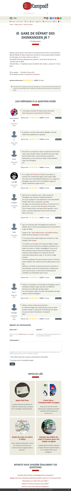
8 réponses (35, 41)
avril (58, 64)
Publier (12, 364)
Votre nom (14, 329)
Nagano (52, 181)
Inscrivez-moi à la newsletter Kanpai (22, 360)
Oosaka (34, 240)
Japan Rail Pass (22, 400)
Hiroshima (43, 204)
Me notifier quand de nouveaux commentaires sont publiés (29, 357)
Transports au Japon (28, 24)
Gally (13, 182)
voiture (49, 255)
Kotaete (11, 24)
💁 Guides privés (47, 21)
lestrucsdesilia (14, 118)
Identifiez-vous (22, 334)
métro (43, 211)
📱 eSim (60, 21)
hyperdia (36, 59)
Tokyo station (27, 57)
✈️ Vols (26, 21)
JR (47, 53)
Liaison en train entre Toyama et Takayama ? (35, 486)
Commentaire (15, 340)
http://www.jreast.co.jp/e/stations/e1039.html (36, 113)
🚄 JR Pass (38, 21)
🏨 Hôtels (32, 21)
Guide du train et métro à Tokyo (22, 438)
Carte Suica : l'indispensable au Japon (48, 401)
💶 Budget (12, 21)
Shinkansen (36, 174)
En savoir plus (49, 489)
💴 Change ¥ (19, 21)
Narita (39, 305)
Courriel (39, 329)
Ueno (42, 183)
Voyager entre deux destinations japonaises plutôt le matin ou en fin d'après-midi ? (35, 478)
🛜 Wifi (55, 21)
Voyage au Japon (18, 24)
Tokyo (23, 55)
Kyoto (28, 55)
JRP (37, 55)
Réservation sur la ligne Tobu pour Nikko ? (36, 481)
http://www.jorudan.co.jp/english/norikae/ (45, 232)
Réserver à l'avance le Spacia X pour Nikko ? (35, 484)
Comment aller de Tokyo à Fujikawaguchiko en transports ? (35, 475)
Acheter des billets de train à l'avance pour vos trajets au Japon (48, 439)
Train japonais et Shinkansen (32, 74)
